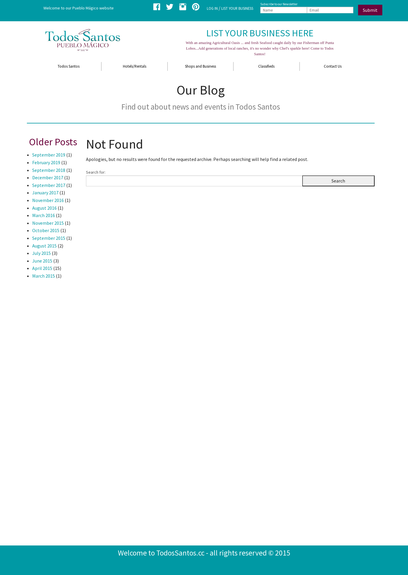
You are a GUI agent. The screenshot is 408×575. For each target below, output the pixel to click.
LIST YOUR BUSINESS (237, 8)
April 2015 (42, 268)
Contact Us (333, 66)
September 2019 (48, 155)
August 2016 (44, 208)
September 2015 (48, 238)
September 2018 (48, 170)
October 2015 (45, 230)
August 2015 (44, 246)
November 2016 (48, 200)
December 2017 (47, 177)
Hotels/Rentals (134, 66)
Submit (370, 10)
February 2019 (46, 162)
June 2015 (42, 261)
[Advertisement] (50, 380)
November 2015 (48, 223)
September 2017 (48, 185)
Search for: (95, 172)
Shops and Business (200, 66)
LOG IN (212, 8)
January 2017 (45, 193)
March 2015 (43, 276)
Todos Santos (68, 66)
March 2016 (43, 215)
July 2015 (41, 253)
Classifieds (266, 66)
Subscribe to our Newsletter (279, 4)
